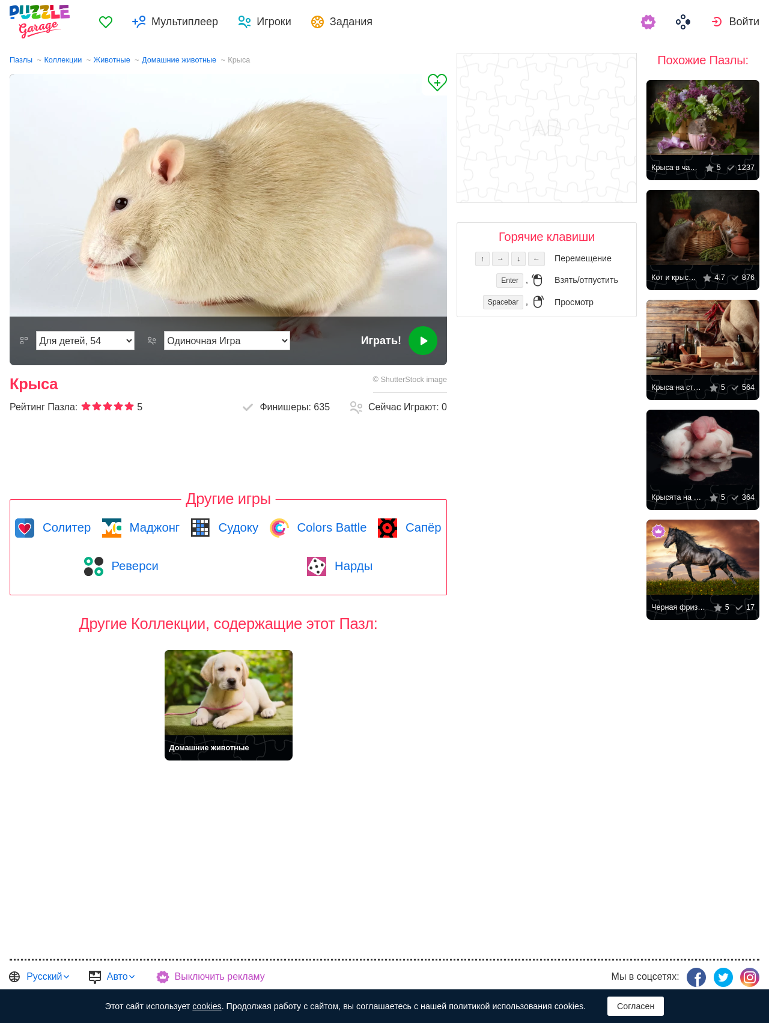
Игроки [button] (274, 22)
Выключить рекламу (220, 976)
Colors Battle (330, 527)
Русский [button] (44, 976)
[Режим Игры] (227, 340)
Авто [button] (117, 976)
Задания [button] (351, 22)
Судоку (236, 527)
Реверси (133, 565)
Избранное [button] (106, 21)
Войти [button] (744, 22)
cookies (206, 1006)
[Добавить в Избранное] (434, 85)
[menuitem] (106, 21)
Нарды (351, 565)
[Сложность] (85, 340)
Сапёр (421, 527)
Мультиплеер (184, 22)
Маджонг (153, 527)
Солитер (65, 527)
